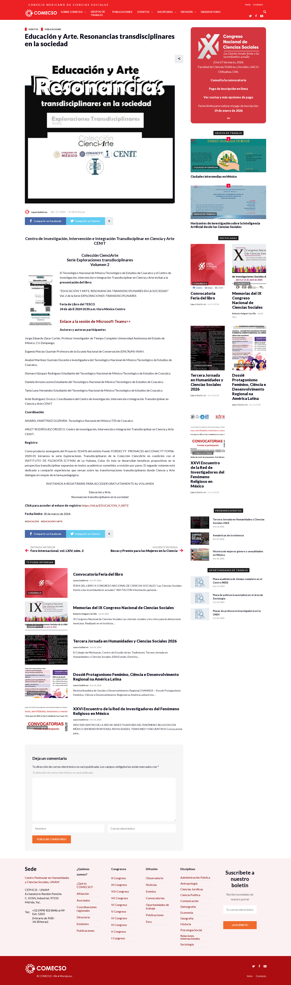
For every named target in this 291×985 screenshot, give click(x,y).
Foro (149, 921)
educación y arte (52, 521)
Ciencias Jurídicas (191, 889)
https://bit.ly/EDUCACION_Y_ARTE (105, 505)
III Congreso (119, 925)
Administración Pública (195, 877)
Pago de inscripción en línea (228, 88)
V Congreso (118, 911)
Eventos (33, 29)
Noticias (151, 884)
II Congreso (118, 931)
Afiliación (83, 893)
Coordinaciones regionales (87, 908)
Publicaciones (53, 29)
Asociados (83, 900)
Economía (186, 912)
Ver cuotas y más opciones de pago (228, 97)
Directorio (83, 917)
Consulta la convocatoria (228, 80)
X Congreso (118, 878)
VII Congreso (119, 898)
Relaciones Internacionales (190, 937)
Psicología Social (191, 930)
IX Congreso (119, 884)
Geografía (186, 918)
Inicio (248, 4)
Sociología (187, 944)
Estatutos (83, 924)
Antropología (188, 883)
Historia (185, 924)
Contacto (258, 4)
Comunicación (189, 901)
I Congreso (118, 938)
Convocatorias (155, 898)
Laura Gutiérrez (39, 212)
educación (32, 521)
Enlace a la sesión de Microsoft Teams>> (95, 321)
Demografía (188, 906)
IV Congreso (119, 918)
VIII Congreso (120, 891)
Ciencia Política (190, 895)
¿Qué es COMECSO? (85, 885)
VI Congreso (119, 904)
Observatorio (154, 878)
